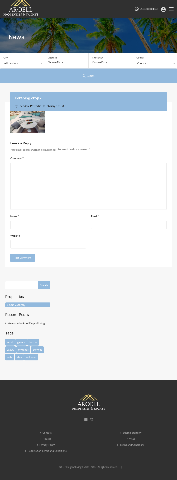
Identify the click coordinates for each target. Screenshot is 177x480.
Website (15, 235)
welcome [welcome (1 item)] (31, 357)
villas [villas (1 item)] (19, 357)
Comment (17, 158)
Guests (140, 57)
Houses (47, 439)
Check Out (97, 57)
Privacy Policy (47, 445)
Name (14, 216)
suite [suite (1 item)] (10, 357)
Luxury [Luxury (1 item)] (10, 349)
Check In (52, 57)
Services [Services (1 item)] (37, 349)
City (5, 57)
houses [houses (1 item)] (33, 342)
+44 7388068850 (149, 9)
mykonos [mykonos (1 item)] (23, 349)
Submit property (132, 433)
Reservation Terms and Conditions (47, 451)
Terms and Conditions (132, 445)
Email (95, 216)
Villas (132, 439)
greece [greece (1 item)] (21, 342)
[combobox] (22, 64)
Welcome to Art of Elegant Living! (26, 323)
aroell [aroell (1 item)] (10, 342)
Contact (47, 433)
